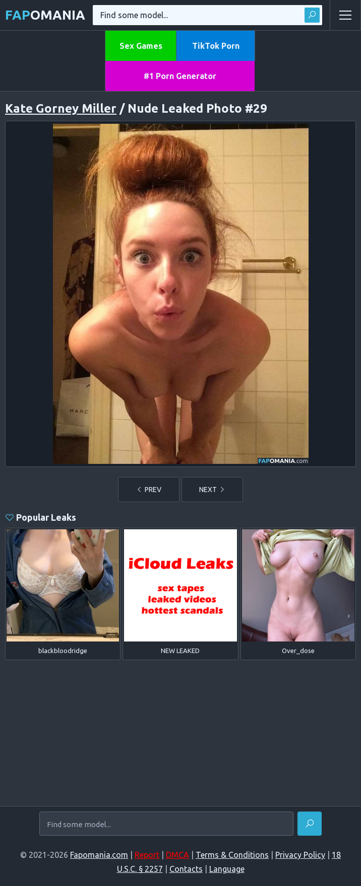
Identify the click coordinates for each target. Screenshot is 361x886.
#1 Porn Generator (180, 75)
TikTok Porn (215, 45)
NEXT (212, 490)
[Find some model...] (166, 824)
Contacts (186, 868)
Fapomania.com (99, 854)
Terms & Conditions (232, 854)
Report (147, 854)
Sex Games (140, 45)
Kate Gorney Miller (60, 108)
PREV (148, 490)
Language (227, 868)
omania (45, 15)
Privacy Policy (300, 854)
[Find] (309, 824)
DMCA (177, 854)
